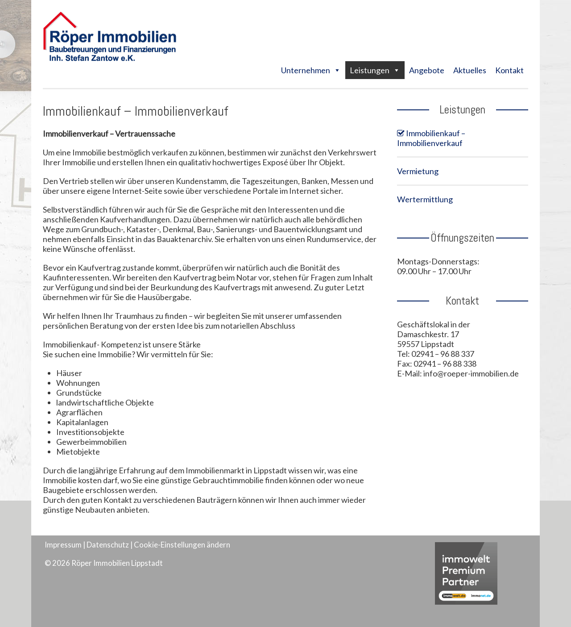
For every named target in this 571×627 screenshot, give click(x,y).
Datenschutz (108, 544)
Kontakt (509, 70)
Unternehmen (305, 70)
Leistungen (369, 70)
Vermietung (418, 171)
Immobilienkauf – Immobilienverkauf (431, 138)
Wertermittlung (425, 199)
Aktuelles (469, 70)
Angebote (426, 70)
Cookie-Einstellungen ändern (182, 544)
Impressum (63, 544)
